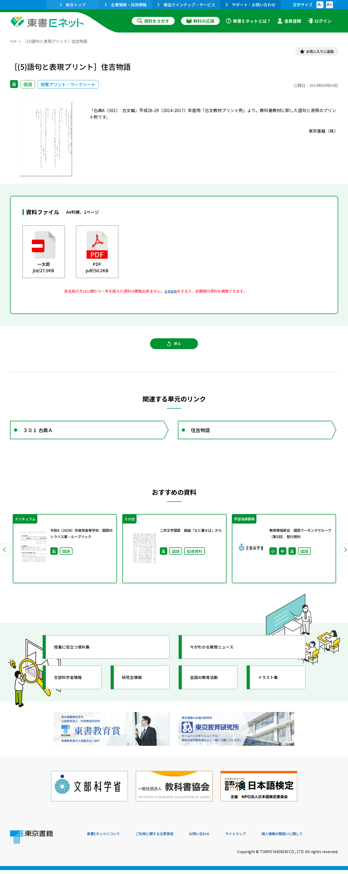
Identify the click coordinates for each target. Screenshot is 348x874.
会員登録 (289, 21)
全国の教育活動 (209, 691)
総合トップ (73, 4)
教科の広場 (200, 21)
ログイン (319, 21)
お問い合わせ (218, 838)
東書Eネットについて (107, 838)
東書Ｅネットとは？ (248, 21)
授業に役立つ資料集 (77, 660)
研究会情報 (136, 691)
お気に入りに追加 (315, 52)
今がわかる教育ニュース (218, 660)
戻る (174, 349)
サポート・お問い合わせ (250, 4)
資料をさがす (153, 21)
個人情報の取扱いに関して (312, 838)
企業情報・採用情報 (126, 4)
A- (320, 4)
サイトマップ (259, 838)
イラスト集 (272, 691)
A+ (329, 4)
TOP (14, 41)
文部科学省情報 (73, 691)
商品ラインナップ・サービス (186, 4)
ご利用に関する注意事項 (166, 838)
